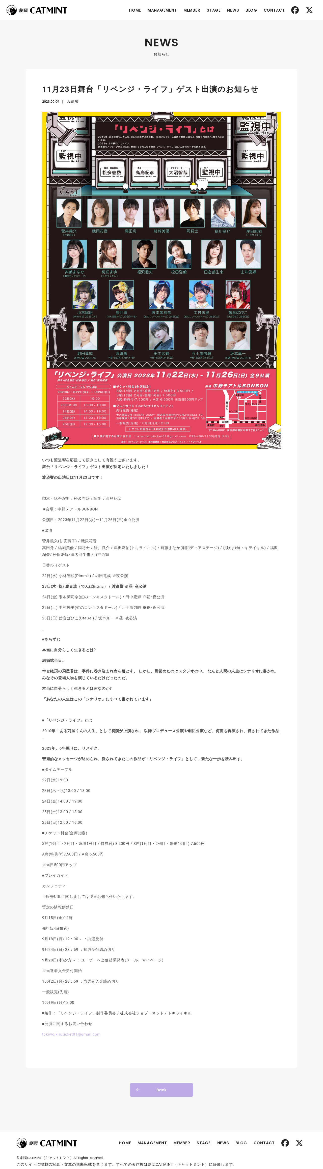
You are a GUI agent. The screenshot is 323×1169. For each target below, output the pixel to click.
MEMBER (188, 10)
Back (161, 1066)
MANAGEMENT (159, 10)
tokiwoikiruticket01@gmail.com (83, 1011)
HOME (132, 10)
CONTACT (271, 10)
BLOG (248, 10)
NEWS (230, 10)
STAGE (211, 10)
